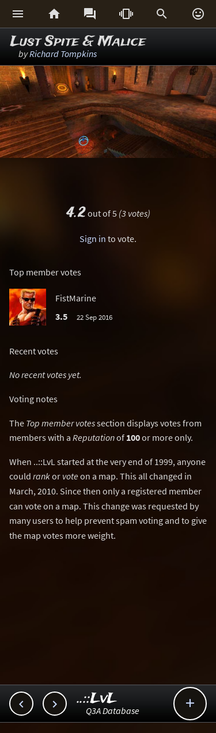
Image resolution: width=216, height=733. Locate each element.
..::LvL (97, 699)
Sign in (92, 238)
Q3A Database (112, 710)
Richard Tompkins (63, 53)
